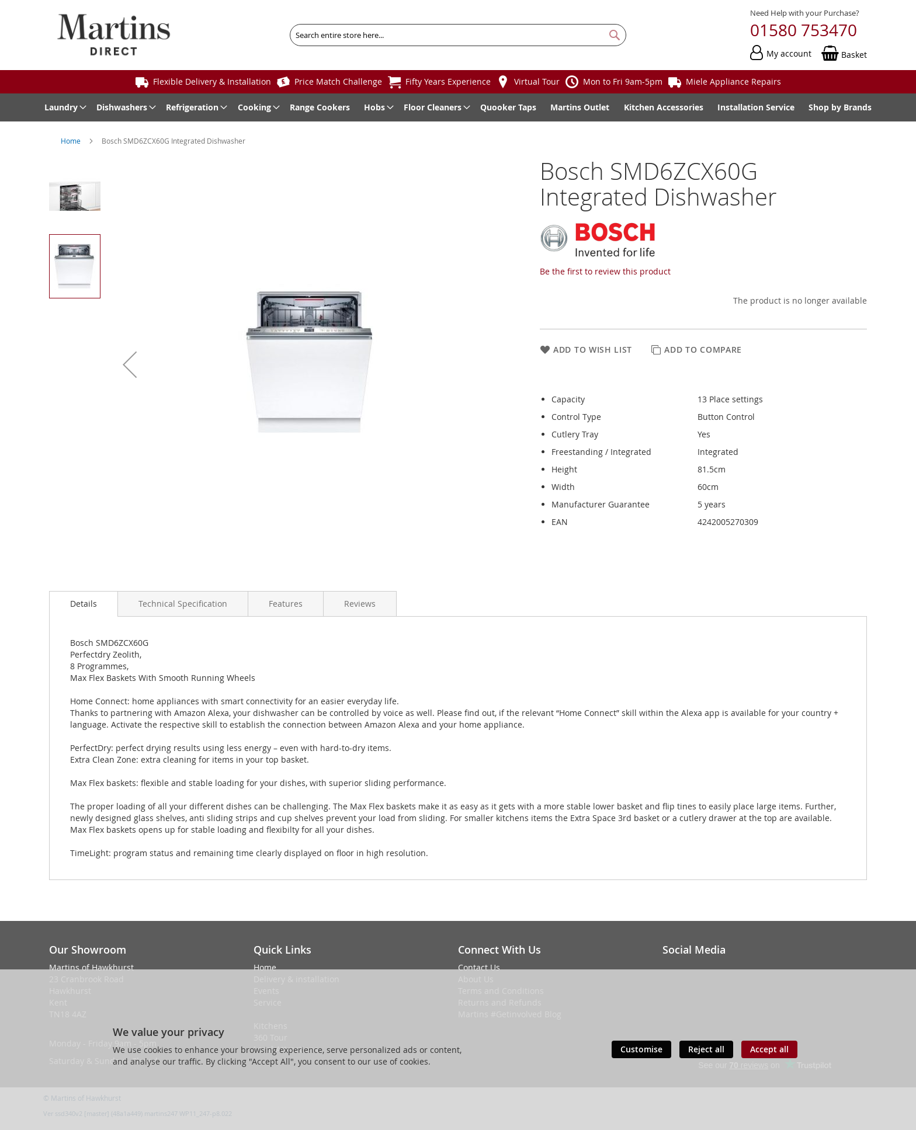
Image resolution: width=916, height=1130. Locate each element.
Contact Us (479, 967)
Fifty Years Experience (448, 81)
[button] (129, 364)
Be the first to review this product (605, 271)
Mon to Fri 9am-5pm (622, 81)
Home (71, 140)
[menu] (458, 107)
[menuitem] (63, 107)
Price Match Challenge (338, 81)
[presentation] (83, 604)
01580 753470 (803, 30)
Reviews (360, 603)
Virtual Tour (537, 81)
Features (286, 603)
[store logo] (113, 35)
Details (83, 603)
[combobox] (458, 35)
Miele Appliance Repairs (733, 81)
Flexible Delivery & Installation (212, 81)
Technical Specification (182, 603)
